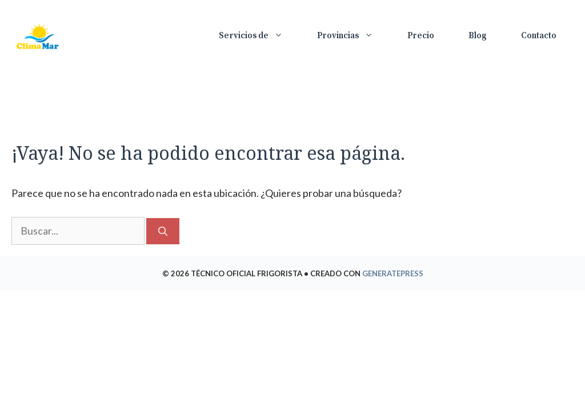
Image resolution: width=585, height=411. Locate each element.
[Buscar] (162, 231)
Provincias (353, 36)
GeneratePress (392, 273)
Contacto (538, 35)
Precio (420, 35)
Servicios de (259, 36)
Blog (477, 35)
